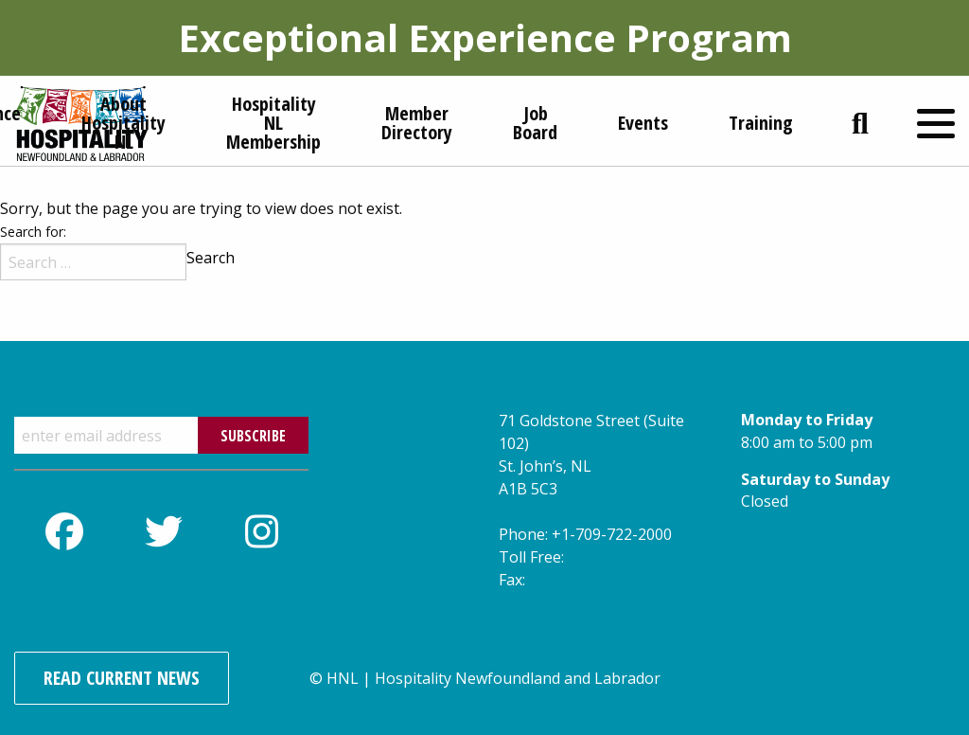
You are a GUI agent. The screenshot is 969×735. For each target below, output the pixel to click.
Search (210, 257)
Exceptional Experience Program (485, 37)
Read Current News (122, 677)
